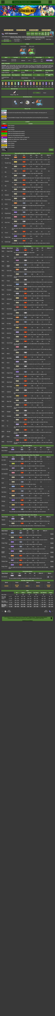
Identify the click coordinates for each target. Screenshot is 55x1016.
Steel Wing (9, 358)
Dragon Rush (4, 566)
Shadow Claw (10, 377)
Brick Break (9, 308)
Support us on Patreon (27, 620)
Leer (6, 176)
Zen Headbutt (8, 217)
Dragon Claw (7, 237)
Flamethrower (10, 318)
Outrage (3, 501)
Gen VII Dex (27, 39)
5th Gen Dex (46, 33)
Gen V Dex (48, 39)
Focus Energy (8, 199)
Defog (8, 436)
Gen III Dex (16, 40)
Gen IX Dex (6, 39)
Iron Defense (4, 576)
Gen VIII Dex (17, 39)
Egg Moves (42, 34)
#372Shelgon (9, 611)
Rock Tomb (9, 328)
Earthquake (9, 299)
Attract (8, 353)
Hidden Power (8, 266)
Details (51, 149)
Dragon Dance (3, 552)
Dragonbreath (8, 213)
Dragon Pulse (10, 372)
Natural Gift (9, 406)
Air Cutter (4, 460)
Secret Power (10, 342)
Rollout (3, 505)
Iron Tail (8, 294)
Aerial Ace (9, 333)
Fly (5, 227)
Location (32, 33)
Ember (6, 204)
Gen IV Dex (6, 40)
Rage (6, 167)
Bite (5, 172)
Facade (8, 337)
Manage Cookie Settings (41, 617)
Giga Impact (9, 382)
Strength (8, 431)
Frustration (9, 289)
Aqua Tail (4, 487)
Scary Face (7, 222)
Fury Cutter (4, 464)
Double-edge (7, 241)
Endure (8, 367)
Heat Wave (4, 492)
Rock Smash (9, 441)
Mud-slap (4, 496)
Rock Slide (9, 396)
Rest (8, 348)
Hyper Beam (9, 275)
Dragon (44, 92)
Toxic (8, 261)
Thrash (3, 538)
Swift (3, 482)
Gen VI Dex (38, 39)
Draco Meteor (4, 450)
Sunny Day (9, 270)
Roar (8, 256)
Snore (3, 478)
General (28, 33)
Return (8, 303)
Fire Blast (9, 323)
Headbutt (7, 181)
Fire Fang (7, 158)
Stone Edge (9, 386)
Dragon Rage (4, 543)
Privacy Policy (32, 617)
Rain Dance (9, 285)
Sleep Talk (9, 401)
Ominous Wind (5, 469)
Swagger (9, 411)
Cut (7, 420)
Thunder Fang (8, 162)
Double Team (9, 313)
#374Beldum (46, 611)
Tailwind (3, 519)
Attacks (36, 33)
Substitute (9, 416)
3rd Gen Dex (48, 33)
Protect (6, 208)
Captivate (9, 391)
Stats (39, 33)
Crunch (6, 232)
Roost (8, 362)
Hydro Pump (4, 533)
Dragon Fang (13, 94)
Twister (3, 510)
